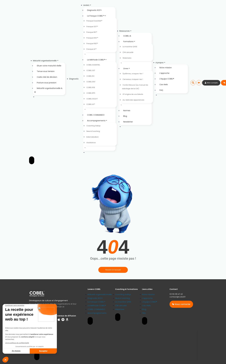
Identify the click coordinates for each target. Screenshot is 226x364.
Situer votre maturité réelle (49, 65)
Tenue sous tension (46, 71)
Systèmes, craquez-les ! (133, 73)
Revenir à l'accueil (113, 270)
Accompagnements (97, 120)
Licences (37, 334)
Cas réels (163, 84)
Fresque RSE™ (92, 43)
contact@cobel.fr (178, 297)
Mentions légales (39, 345)
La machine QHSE (130, 46)
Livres (126, 68)
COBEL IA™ (90, 104)
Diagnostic (74, 79)
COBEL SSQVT (92, 99)
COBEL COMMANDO (96, 115)
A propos (160, 62)
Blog (125, 116)
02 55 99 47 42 (176, 294)
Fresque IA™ (91, 49)
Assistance (91, 142)
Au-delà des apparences (133, 100)
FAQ (161, 90)
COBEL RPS (90, 93)
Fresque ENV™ (92, 38)
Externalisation (92, 137)
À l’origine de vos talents (133, 94)
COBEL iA (127, 36)
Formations (129, 41)
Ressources (125, 31)
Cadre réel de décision (47, 77)
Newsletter (128, 121)
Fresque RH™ (91, 32)
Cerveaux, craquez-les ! (133, 79)
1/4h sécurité (128, 52)
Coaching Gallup (93, 125)
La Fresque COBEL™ (96, 16)
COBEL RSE (90, 87)
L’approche (164, 73)
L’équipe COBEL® (166, 79)
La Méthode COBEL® (97, 59)
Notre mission (165, 67)
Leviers (87, 5)
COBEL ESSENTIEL (93, 65)
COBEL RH (90, 76)
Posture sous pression (46, 82)
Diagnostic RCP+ (94, 10)
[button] (193, 82)
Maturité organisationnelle (46, 60)
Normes (126, 110)
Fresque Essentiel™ (94, 21)
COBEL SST (90, 70)
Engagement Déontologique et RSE (45, 338)
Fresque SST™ (92, 26)
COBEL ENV (90, 81)
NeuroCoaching (93, 131)
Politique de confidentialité (43, 341)
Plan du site (38, 349)
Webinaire (127, 58)
